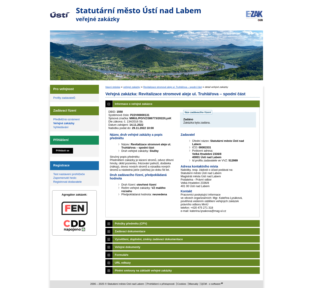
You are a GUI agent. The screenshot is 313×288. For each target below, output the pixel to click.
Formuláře (121, 254)
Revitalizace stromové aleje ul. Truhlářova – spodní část (172, 87)
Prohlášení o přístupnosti (160, 284)
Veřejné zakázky (63, 123)
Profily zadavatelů (64, 97)
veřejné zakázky (131, 87)
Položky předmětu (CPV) (131, 223)
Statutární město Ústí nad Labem (60, 11)
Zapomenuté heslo (64, 177)
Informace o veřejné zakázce (133, 103)
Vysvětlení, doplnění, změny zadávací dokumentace (149, 239)
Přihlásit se (62, 150)
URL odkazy (123, 262)
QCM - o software (211, 284)
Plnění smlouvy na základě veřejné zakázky (143, 270)
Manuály (193, 284)
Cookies (181, 284)
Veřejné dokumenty (127, 247)
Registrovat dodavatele (67, 181)
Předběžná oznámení (66, 119)
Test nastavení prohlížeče (69, 174)
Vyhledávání (60, 127)
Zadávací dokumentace (130, 231)
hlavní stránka (112, 87)
